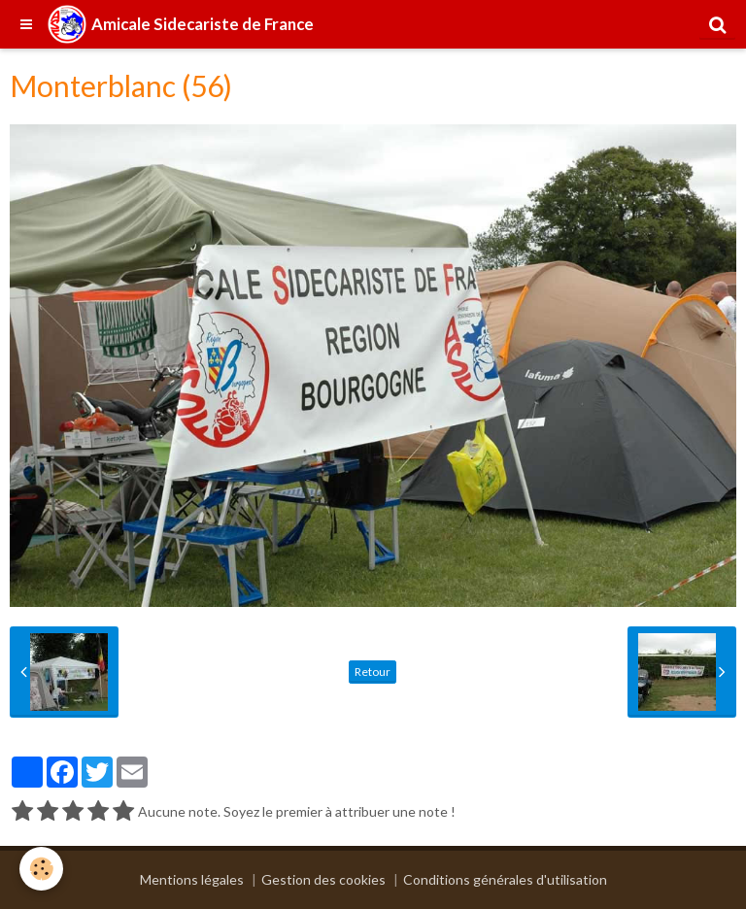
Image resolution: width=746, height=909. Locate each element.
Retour (372, 671)
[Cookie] (41, 869)
